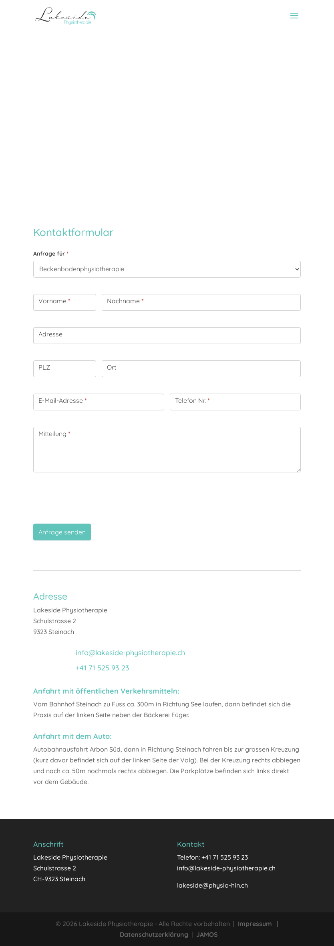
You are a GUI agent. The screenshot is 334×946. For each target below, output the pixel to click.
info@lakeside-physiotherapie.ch (130, 652)
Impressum (255, 924)
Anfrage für (50, 253)
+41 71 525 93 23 (102, 667)
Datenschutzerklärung (154, 934)
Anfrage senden (62, 532)
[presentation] (94, 496)
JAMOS (207, 934)
